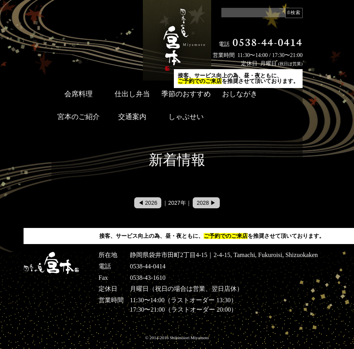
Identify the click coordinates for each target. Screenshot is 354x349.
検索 (295, 12)
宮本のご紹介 (78, 117)
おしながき (239, 94)
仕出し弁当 (132, 94)
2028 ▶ (206, 203)
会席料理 (78, 94)
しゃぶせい (186, 117)
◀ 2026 (147, 203)
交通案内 (132, 117)
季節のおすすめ (186, 94)
